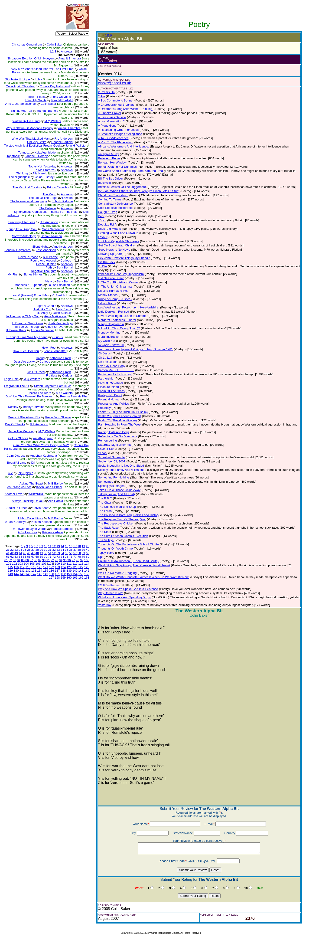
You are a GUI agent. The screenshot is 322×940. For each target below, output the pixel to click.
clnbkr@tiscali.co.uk (114, 83)
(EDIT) (108, 35)
